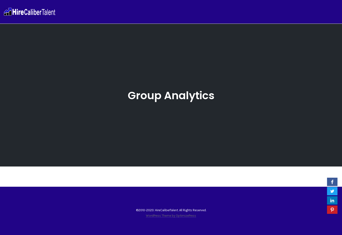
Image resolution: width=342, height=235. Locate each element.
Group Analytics (171, 95)
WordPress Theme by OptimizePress (171, 215)
